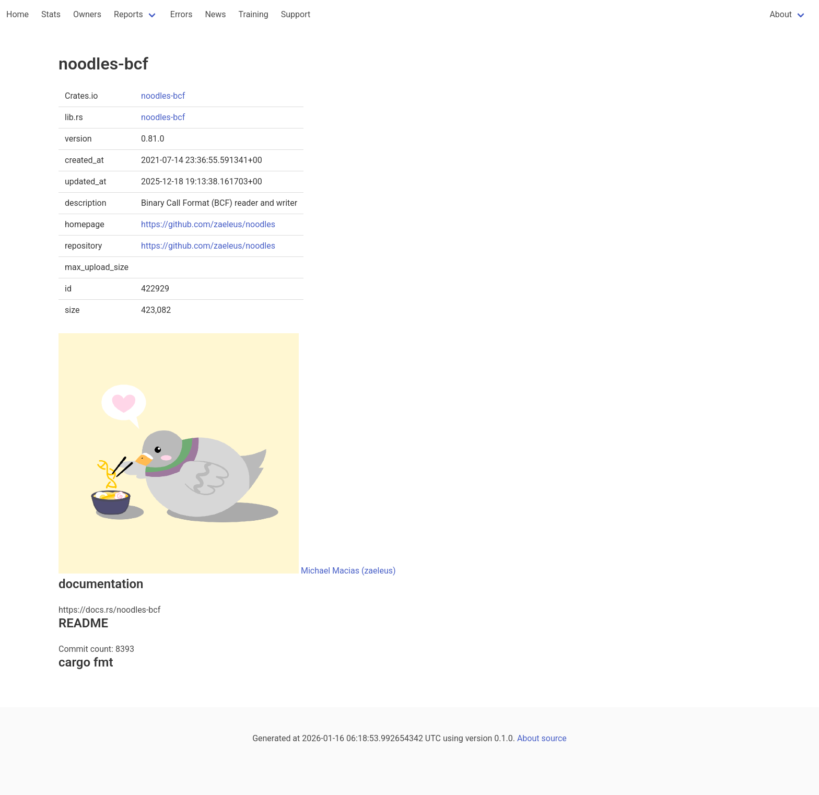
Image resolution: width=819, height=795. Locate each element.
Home (17, 14)
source (554, 738)
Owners (87, 14)
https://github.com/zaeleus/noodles (208, 224)
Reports (128, 14)
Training (253, 14)
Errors (181, 14)
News (215, 14)
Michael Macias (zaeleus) (348, 571)
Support (295, 14)
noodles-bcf (163, 96)
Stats (51, 14)
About (780, 14)
